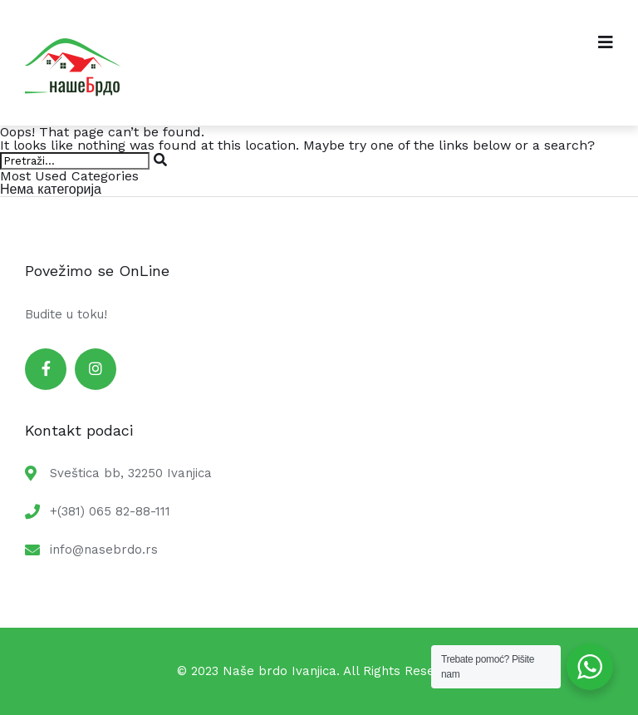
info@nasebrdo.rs (104, 549)
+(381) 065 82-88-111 (110, 511)
